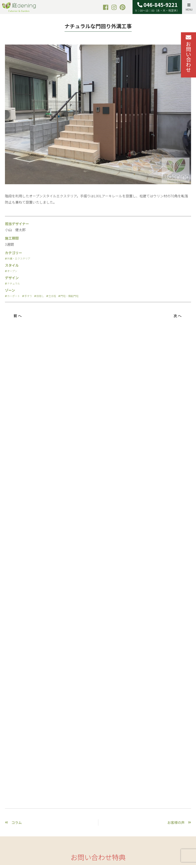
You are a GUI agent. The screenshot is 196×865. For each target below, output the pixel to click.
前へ (18, 316)
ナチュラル (13, 283)
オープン (12, 270)
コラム (16, 822)
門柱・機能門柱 (69, 295)
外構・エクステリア (18, 258)
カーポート (13, 295)
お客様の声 (176, 822)
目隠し (40, 295)
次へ (178, 316)
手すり (28, 295)
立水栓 (52, 295)
